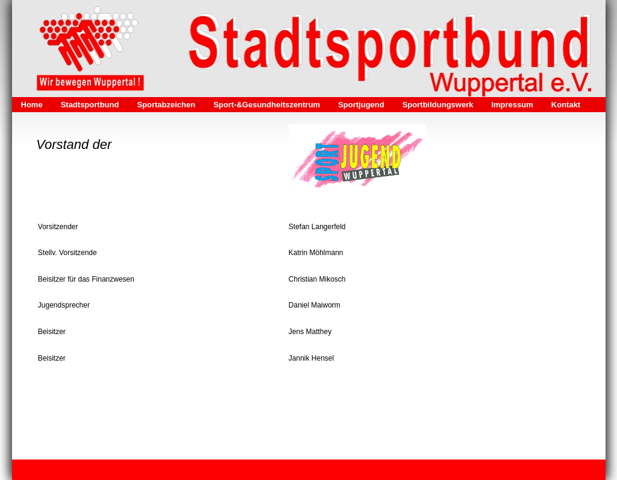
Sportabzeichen (166, 104)
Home (32, 104)
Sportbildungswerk (438, 104)
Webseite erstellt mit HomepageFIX (441, 470)
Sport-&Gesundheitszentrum (266, 104)
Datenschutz (175, 470)
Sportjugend (361, 104)
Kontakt (565, 104)
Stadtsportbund (90, 104)
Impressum (512, 104)
